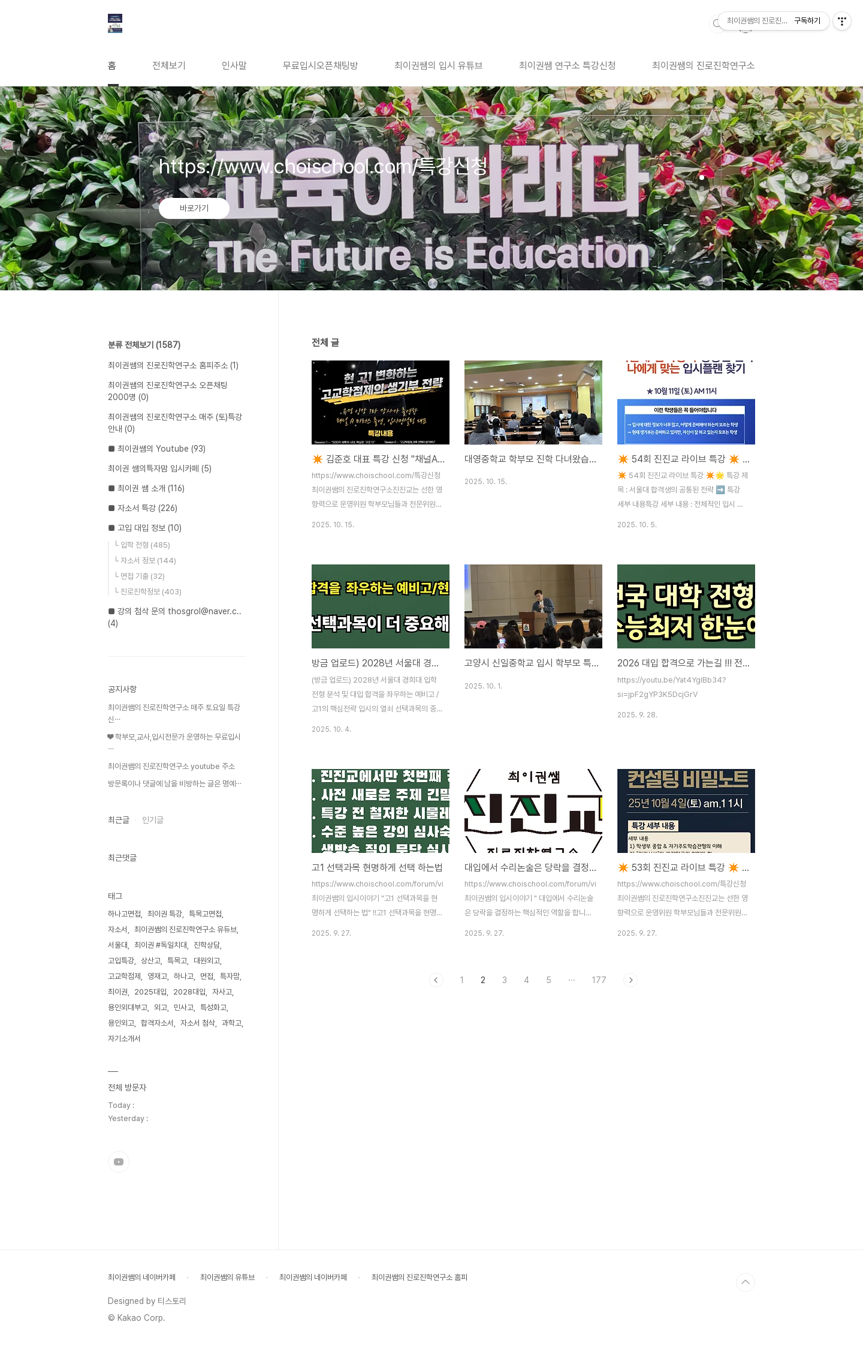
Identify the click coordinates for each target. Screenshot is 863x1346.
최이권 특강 (164, 913)
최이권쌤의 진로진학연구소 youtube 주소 (171, 766)
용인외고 (121, 1022)
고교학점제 (124, 976)
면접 (206, 976)
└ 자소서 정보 (144, 560)
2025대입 (150, 991)
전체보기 (169, 65)
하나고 (184, 976)
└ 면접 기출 (139, 576)
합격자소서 (157, 1022)
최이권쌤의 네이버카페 (142, 1277)
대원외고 (207, 960)
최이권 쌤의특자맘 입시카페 (160, 468)
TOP (745, 1282)
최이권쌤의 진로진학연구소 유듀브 (185, 929)
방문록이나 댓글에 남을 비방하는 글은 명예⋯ (175, 783)
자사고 (222, 991)
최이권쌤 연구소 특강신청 (567, 65)
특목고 (177, 960)
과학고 (232, 1022)
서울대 (118, 945)
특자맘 (230, 976)
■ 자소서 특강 (142, 508)
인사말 (234, 65)
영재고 (157, 976)
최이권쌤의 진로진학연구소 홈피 (419, 1277)
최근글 (118, 820)
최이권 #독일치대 (160, 945)
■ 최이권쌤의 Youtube (157, 448)
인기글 (153, 820)
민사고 (184, 1007)
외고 (160, 1007)
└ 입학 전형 (141, 544)
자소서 (118, 929)
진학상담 (207, 945)
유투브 (118, 1162)
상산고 (151, 960)
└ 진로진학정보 (147, 591)
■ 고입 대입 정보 (145, 528)
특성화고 (213, 1007)
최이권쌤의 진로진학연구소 (703, 65)
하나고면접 (124, 913)
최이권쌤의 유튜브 (227, 1277)
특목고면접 (205, 913)
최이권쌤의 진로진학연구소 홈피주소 (173, 365)
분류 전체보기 (144, 345)
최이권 (118, 991)
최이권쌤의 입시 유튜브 (438, 65)
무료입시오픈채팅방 (320, 65)
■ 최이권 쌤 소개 (146, 488)
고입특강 (121, 960)
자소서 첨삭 (197, 1022)
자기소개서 (124, 1038)
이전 (436, 980)
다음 (630, 980)
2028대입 (189, 991)
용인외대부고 (127, 1007)
